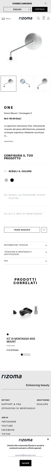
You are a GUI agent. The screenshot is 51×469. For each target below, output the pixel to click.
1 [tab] (21, 354)
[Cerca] (38, 18)
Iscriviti (25, 463)
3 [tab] (26, 354)
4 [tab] (29, 354)
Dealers (42, 404)
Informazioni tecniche (25, 245)
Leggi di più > (9, 141)
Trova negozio (22, 230)
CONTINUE (40, 9)
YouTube (7, 426)
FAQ (25, 261)
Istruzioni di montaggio (18, 408)
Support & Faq (11, 404)
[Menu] (3, 18)
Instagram (8, 421)
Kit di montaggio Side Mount (21, 340)
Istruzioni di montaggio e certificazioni (25, 253)
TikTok (5, 434)
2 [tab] (24, 354)
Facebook (8, 430)
